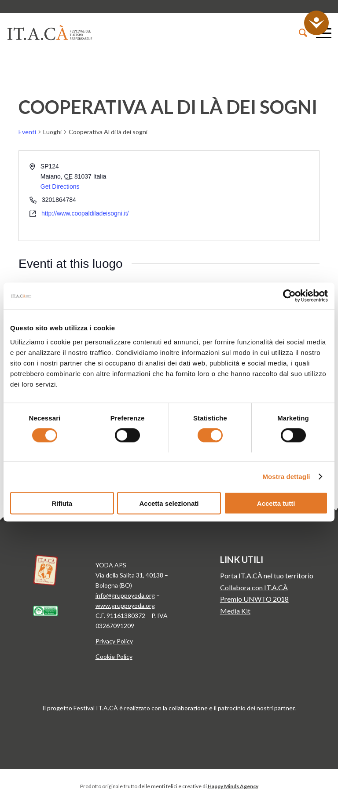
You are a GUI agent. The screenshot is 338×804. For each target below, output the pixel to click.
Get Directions (60, 186)
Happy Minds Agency (233, 786)
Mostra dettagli (286, 476)
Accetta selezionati (168, 503)
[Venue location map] (243, 195)
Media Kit (235, 611)
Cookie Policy (114, 656)
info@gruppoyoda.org (125, 595)
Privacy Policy (114, 641)
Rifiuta (61, 503)
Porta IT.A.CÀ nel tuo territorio (266, 575)
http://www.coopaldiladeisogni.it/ (85, 213)
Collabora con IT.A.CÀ (254, 587)
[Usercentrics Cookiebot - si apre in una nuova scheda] (289, 296)
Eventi (27, 131)
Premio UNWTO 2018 (254, 599)
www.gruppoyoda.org (125, 605)
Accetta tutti (276, 503)
